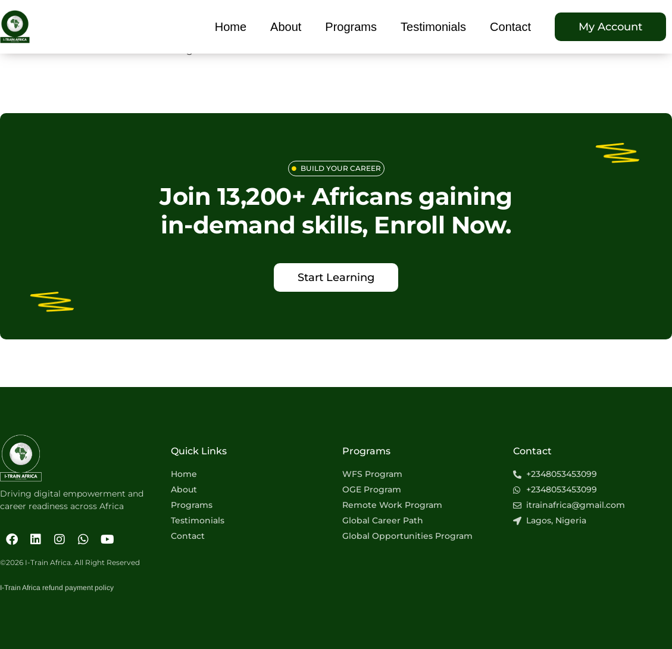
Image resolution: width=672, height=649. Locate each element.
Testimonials (433, 26)
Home (230, 26)
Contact (510, 26)
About (285, 26)
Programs (351, 26)
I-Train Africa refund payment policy (57, 588)
